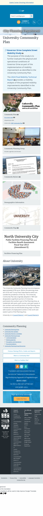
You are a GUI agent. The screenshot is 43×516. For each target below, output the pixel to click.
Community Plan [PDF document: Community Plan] (10, 114)
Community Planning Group (14, 148)
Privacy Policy (13, 477)
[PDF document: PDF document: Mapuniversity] (21, 216)
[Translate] (34, 22)
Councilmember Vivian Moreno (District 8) (17, 464)
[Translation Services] (21, 366)
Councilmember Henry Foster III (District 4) (17, 438)
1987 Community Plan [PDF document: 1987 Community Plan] (16, 123)
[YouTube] (8, 414)
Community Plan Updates (11, 331)
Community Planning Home (12, 329)
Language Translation (34, 477)
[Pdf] (21, 190)
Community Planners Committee (13, 333)
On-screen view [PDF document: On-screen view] (8, 117)
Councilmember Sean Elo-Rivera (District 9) (17, 469)
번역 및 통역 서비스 (21, 387)
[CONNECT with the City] (24, 22)
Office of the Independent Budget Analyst (27, 440)
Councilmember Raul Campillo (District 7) (17, 458)
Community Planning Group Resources (15, 346)
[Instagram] (3, 416)
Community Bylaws (11, 338)
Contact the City (21, 479)
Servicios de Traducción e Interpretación (21, 374)
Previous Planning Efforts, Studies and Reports (21, 351)
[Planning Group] (21, 136)
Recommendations (11, 344)
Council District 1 (18, 315)
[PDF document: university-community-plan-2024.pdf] (21, 102)
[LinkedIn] (8, 416)
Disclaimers (5, 477)
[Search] (20, 16)
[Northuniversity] (21, 241)
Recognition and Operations (13, 342)
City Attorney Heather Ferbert (27, 423)
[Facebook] (3, 414)
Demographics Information (14, 202)
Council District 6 (33, 315)
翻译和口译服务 (22, 381)
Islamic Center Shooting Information (21, 3)
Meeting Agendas (11, 340)
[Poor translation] (4, 493)
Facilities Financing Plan (13, 253)
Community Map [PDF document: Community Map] (10, 228)
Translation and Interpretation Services (21, 371)
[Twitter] (5, 414)
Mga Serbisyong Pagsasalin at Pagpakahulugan (22, 377)
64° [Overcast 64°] (21, 11)
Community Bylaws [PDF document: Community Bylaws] (11, 177)
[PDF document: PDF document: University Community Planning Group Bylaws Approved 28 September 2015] (21, 165)
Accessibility (23, 477)
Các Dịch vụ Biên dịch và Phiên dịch (21, 384)
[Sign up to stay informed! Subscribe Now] (21, 397)
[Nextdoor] (5, 416)
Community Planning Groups (12, 336)
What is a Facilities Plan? (21, 360)
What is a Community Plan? (22, 355)
